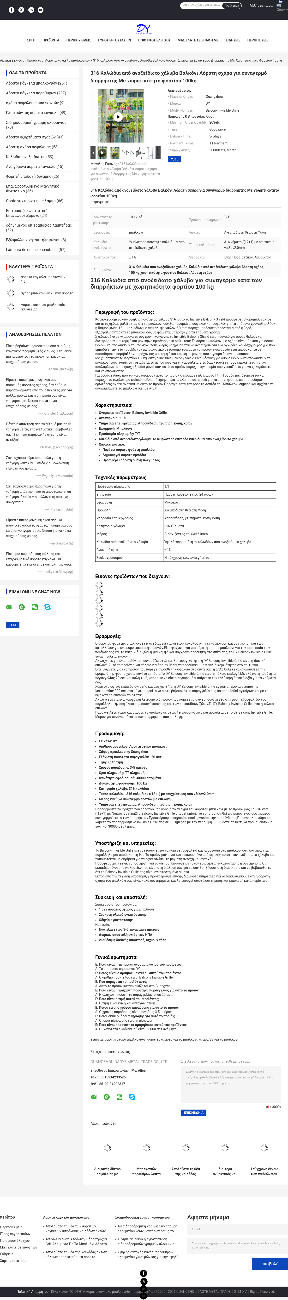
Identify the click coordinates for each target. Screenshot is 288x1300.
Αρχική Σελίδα (11, 60)
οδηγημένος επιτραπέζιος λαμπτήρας (39, 225)
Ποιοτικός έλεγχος (154, 40)
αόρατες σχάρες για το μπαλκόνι (172, 1039)
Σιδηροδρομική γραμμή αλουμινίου (36, 122)
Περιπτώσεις (257, 40)
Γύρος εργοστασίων (114, 40)
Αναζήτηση (232, 5)
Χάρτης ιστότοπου (14, 1261)
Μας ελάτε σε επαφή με (198, 40)
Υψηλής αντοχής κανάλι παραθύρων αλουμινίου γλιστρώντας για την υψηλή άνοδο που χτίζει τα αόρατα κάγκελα (148, 1255)
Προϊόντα (50, 40)
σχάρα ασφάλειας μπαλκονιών (32, 103)
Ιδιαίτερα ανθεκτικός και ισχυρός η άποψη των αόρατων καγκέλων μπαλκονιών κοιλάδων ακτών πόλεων (225, 1171)
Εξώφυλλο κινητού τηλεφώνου (33, 240)
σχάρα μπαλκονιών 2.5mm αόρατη (47, 293)
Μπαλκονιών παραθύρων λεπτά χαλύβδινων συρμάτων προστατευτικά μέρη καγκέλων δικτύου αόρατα (146, 1171)
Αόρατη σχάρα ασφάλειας (28, 147)
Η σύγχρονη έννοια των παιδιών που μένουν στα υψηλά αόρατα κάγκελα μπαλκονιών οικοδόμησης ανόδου (263, 1171)
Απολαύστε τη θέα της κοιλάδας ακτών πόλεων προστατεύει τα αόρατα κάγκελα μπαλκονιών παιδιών (185, 1171)
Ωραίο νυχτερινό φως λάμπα (31, 201)
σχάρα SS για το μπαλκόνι (219, 1039)
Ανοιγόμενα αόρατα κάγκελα (30, 166)
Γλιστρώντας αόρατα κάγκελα (32, 112)
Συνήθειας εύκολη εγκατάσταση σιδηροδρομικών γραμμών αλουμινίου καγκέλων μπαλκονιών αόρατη (147, 1242)
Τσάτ (174, 159)
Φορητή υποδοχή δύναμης (28, 176)
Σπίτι (31, 40)
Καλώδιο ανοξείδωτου (25, 157)
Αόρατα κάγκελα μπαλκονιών (67, 60)
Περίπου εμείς (78, 40)
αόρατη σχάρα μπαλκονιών (124, 1039)
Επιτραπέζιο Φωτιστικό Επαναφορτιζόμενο (27, 213)
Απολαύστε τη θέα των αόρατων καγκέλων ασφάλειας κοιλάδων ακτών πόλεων (76, 1229)
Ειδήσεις (233, 40)
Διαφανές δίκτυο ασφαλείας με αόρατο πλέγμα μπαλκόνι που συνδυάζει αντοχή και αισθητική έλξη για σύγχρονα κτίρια (107, 1171)
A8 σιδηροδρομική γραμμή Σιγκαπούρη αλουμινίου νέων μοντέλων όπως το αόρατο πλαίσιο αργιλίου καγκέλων (147, 1229)
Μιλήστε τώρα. (261, 5)
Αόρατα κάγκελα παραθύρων (31, 93)
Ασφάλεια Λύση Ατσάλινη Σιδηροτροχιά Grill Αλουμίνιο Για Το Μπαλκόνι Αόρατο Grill (76, 1242)
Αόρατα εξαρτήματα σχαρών (31, 137)
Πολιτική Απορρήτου (32, 1292)
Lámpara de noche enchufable (32, 249)
